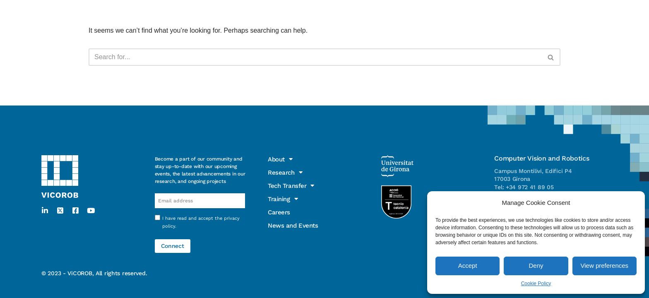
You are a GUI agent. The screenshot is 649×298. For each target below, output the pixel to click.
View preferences (605, 265)
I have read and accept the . (201, 222)
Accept (467, 265)
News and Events (316, 9)
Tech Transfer (170, 9)
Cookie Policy (536, 283)
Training (224, 9)
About (72, 9)
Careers (264, 9)
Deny (536, 265)
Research (114, 9)
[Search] (315, 57)
